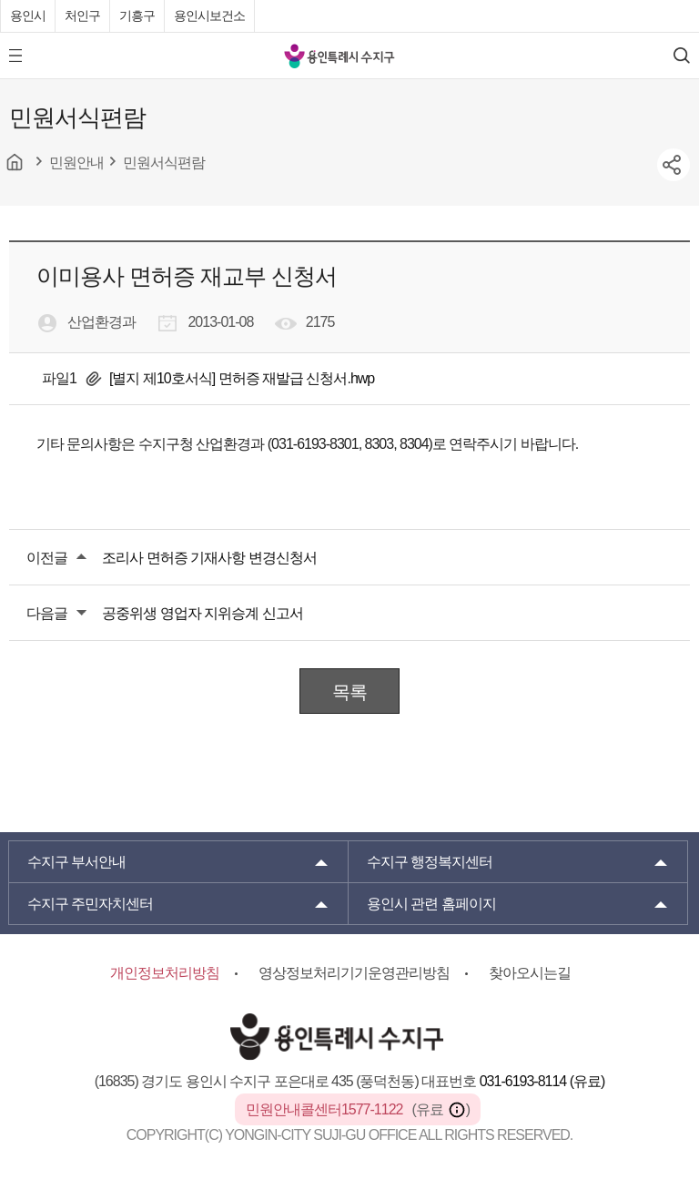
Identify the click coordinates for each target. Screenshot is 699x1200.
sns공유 (673, 164)
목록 (349, 692)
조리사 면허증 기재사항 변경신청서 (209, 557)
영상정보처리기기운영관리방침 (354, 973)
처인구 (82, 15)
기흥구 (137, 15)
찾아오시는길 (530, 973)
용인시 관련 (431, 903)
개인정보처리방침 (164, 973)
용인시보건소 (209, 15)
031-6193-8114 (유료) (542, 1081)
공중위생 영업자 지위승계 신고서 (202, 613)
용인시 (28, 15)
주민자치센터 (90, 903)
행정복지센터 (429, 861)
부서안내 (76, 861)
